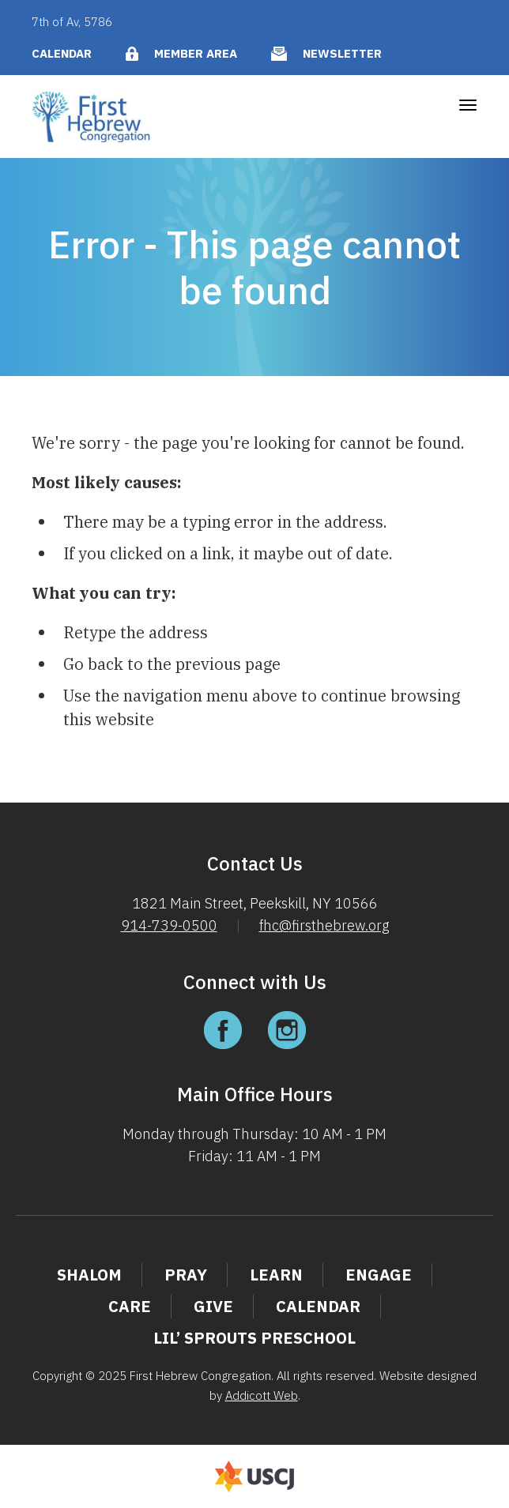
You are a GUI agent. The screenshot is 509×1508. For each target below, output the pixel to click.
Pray (185, 1274)
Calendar (62, 53)
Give (213, 1306)
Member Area (195, 53)
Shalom (89, 1274)
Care (129, 1306)
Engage (378, 1274)
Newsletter (342, 53)
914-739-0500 (169, 925)
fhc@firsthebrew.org (324, 925)
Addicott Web (261, 1395)
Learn (276, 1274)
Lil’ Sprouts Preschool (254, 1337)
